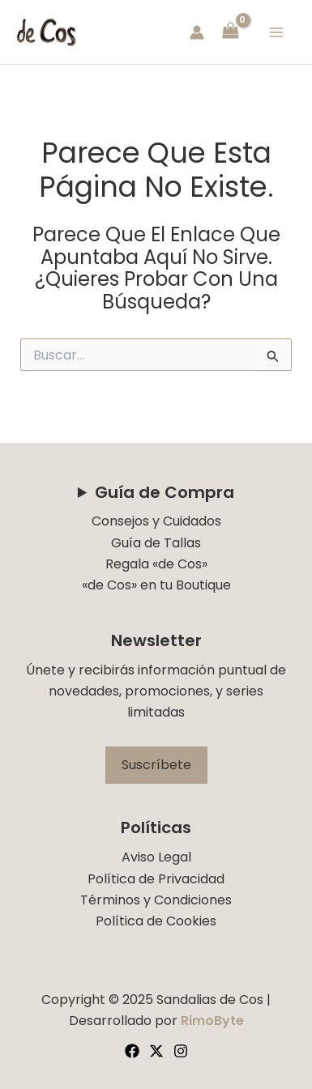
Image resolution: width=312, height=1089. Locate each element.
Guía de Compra (164, 492)
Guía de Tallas (156, 543)
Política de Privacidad (156, 879)
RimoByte (212, 1020)
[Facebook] (132, 1051)
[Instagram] (180, 1051)
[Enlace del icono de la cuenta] (197, 32)
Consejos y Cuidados (156, 521)
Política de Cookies (156, 921)
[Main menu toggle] (276, 31)
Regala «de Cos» (156, 564)
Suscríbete (156, 764)
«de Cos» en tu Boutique (156, 585)
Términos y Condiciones (156, 900)
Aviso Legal (156, 857)
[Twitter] (156, 1051)
